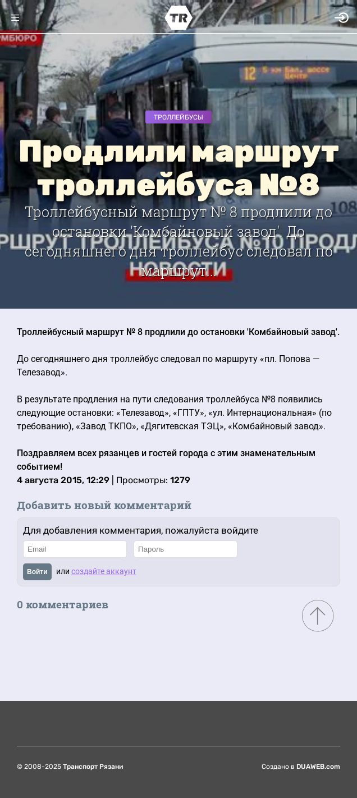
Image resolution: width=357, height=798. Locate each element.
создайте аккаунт (103, 571)
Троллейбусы (178, 117)
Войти (37, 572)
